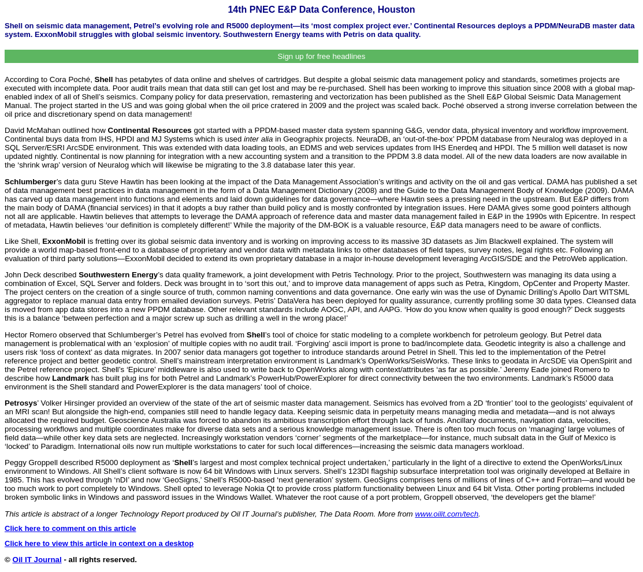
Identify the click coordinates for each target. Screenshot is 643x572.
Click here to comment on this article (70, 528)
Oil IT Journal (37, 559)
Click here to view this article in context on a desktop (99, 543)
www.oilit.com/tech (446, 514)
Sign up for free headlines (322, 56)
